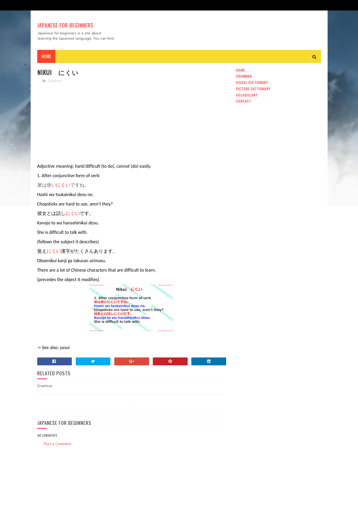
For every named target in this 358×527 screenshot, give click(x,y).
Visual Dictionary (252, 82)
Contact (243, 101)
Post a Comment (57, 443)
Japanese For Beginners (65, 25)
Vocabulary (247, 95)
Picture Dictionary (253, 88)
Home (46, 56)
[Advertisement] (131, 124)
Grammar (54, 81)
